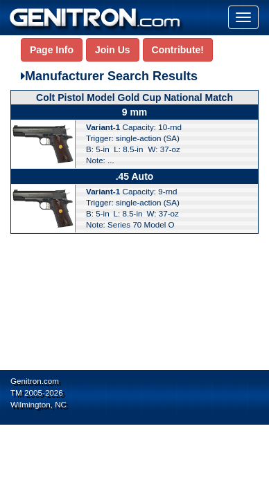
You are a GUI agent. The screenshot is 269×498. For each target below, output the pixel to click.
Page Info (51, 49)
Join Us (112, 49)
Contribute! (178, 49)
